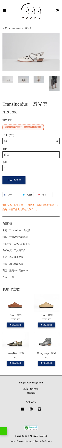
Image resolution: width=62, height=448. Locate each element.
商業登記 (31, 393)
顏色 (4, 148)
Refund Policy (46, 441)
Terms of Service (17, 441)
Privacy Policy (32, 441)
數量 (4, 162)
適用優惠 (7, 120)
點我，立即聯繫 (31, 389)
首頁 (4, 28)
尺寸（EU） (9, 135)
